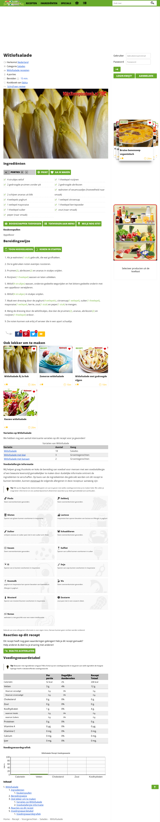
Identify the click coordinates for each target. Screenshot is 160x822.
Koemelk (10, 581)
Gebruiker (118, 55)
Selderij (63, 498)
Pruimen (13, 270)
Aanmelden (146, 75)
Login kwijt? (124, 75)
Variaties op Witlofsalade (29, 801)
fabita (25, 82)
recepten (31, 3)
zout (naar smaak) (67, 209)
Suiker (9, 531)
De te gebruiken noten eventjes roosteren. (29, 264)
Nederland (23, 62)
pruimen (66, 310)
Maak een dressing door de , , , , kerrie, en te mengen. (52, 302)
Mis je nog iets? (88, 223)
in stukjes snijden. (25, 294)
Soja (61, 564)
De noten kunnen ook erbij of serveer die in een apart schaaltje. (39, 321)
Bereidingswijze (19, 795)
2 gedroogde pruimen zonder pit (24, 184)
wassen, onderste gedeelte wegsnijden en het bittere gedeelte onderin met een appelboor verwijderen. (54, 285)
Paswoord (118, 61)
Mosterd (10, 597)
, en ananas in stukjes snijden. (34, 270)
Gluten (9, 514)
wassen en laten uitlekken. (31, 277)
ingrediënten (49, 3)
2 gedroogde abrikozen (70, 184)
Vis (60, 581)
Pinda (8, 498)
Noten (9, 614)
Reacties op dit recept (22, 807)
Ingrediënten (17, 789)
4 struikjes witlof (15, 179)
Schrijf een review (16, 86)
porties (12, 74)
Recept (15, 819)
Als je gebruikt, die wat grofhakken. (33, 257)
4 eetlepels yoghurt (17, 199)
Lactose (63, 514)
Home (6, 819)
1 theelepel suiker (16, 209)
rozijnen (15, 314)
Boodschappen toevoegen (23, 223)
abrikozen (26, 270)
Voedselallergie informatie (30, 804)
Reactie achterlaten (19, 650)
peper (58, 304)
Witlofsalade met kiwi (15, 454)
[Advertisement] (80, 29)
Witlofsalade (10, 450)
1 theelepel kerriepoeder (71, 204)
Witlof (16, 283)
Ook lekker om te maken (23, 798)
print (42, 172)
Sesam (9, 547)
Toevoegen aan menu (59, 223)
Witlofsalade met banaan (17, 458)
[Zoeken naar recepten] (134, 3)
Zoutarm (63, 597)
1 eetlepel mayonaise (18, 204)
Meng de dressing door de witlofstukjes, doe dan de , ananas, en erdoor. (51, 312)
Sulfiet (62, 547)
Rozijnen (18, 277)
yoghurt (46, 300)
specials (66, 3)
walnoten (21, 257)
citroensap (68, 300)
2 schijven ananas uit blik (20, 194)
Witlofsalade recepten (18, 70)
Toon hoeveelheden (19, 249)
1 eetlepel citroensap (69, 199)
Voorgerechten (29, 819)
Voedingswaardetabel (22, 810)
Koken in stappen (48, 249)
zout (41, 304)
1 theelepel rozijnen (68, 179)
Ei (6, 564)
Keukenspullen (24, 792)
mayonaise (16, 304)
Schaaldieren (65, 531)
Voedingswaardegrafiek (29, 813)
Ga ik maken (60, 172)
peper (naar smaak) (17, 214)
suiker (90, 300)
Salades (21, 66)
